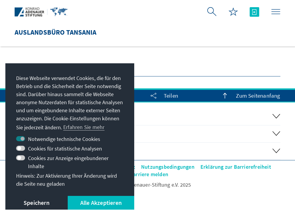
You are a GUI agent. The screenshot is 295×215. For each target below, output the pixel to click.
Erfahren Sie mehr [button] (83, 127)
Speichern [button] (37, 202)
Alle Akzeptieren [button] (101, 202)
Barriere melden (149, 174)
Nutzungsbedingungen (167, 166)
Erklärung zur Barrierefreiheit (235, 166)
